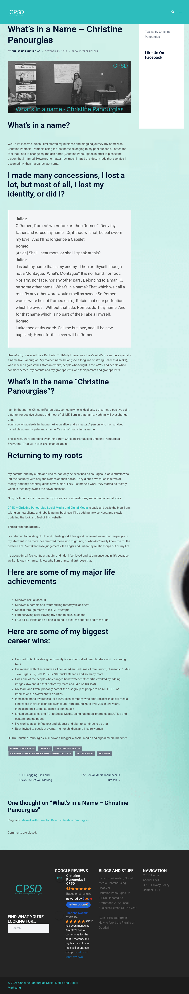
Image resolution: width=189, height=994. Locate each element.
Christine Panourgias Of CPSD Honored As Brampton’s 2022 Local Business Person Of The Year (117, 903)
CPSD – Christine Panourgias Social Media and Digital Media (48, 507)
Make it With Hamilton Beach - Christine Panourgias (55, 820)
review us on (78, 904)
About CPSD (151, 880)
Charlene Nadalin (77, 913)
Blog (75, 51)
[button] (172, 11)
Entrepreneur (88, 51)
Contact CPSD (152, 890)
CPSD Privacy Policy (156, 885)
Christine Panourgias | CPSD (75, 879)
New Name (104, 753)
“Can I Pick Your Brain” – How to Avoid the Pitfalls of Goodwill (116, 923)
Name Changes (85, 753)
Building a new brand (22, 748)
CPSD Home (151, 875)
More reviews (74, 957)
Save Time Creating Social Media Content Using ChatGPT (116, 883)
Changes (45, 748)
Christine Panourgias (26, 51)
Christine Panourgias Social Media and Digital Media (40, 753)
